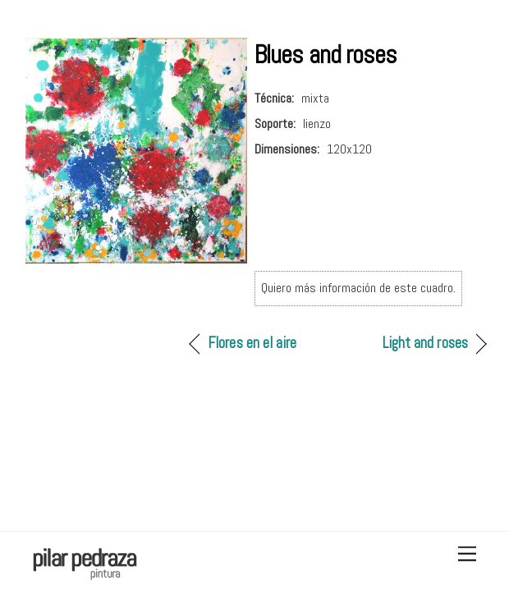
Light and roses (425, 342)
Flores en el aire (252, 342)
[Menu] (467, 554)
